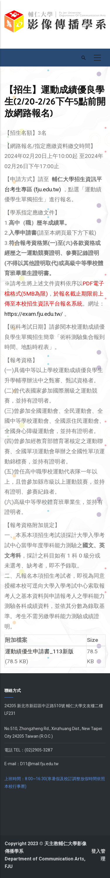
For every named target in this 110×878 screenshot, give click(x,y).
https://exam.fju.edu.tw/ (33, 314)
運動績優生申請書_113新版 (39, 651)
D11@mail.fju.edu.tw (39, 763)
